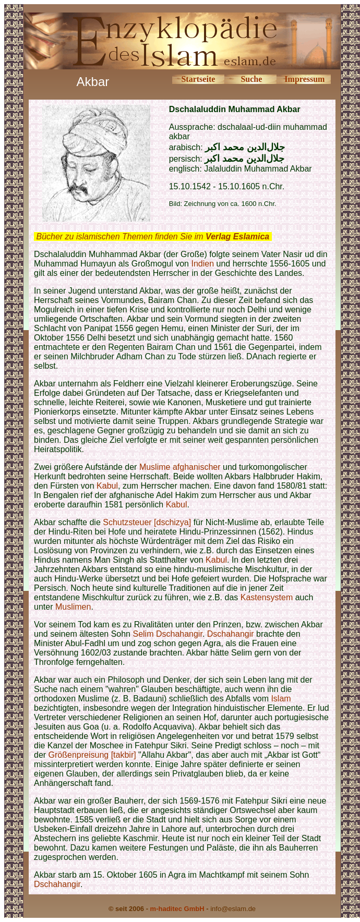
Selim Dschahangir (167, 633)
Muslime (155, 467)
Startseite (198, 79)
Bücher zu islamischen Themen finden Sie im (152, 236)
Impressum (304, 79)
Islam (281, 698)
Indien (202, 263)
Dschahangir (230, 633)
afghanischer (197, 467)
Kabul (107, 485)
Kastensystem (267, 597)
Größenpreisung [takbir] (92, 754)
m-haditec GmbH (177, 909)
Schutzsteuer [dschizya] (147, 522)
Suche (251, 79)
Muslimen (73, 606)
